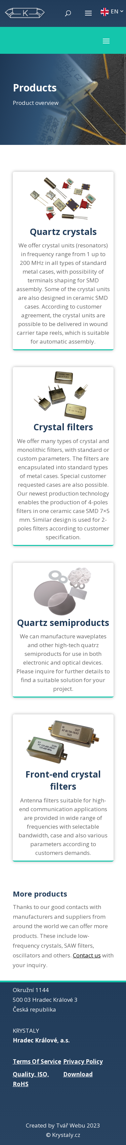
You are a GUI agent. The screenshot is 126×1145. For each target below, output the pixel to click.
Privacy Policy (83, 1061)
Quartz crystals (63, 232)
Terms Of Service (37, 1061)
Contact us (87, 955)
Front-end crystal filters (63, 780)
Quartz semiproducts (63, 623)
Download (78, 1074)
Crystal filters (63, 427)
